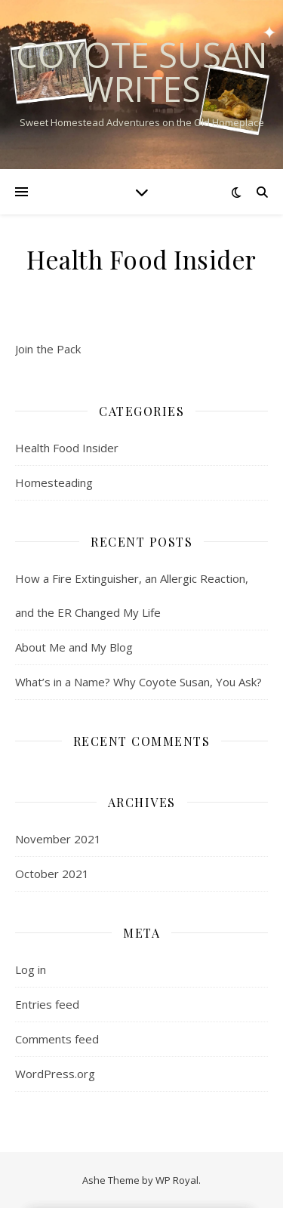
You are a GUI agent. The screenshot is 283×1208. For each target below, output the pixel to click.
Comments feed (57, 1038)
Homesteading (54, 482)
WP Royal (176, 1180)
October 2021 (52, 873)
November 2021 (58, 838)
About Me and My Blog (74, 647)
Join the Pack (48, 348)
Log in (30, 969)
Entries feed (47, 1004)
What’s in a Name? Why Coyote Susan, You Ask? (138, 681)
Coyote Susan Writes (141, 72)
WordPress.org (55, 1073)
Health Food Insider (66, 447)
